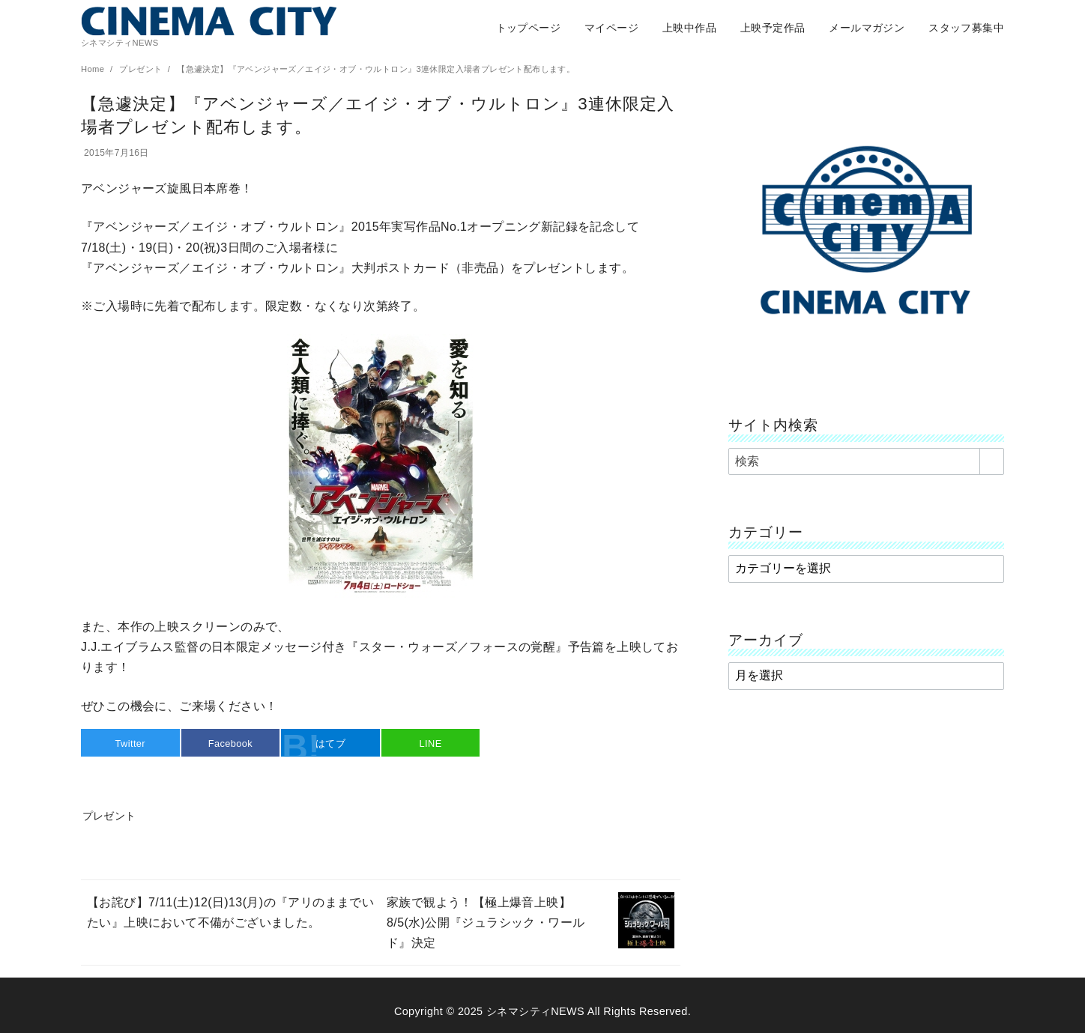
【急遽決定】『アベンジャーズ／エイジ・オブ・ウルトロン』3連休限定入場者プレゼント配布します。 (376, 68)
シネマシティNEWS (535, 1011)
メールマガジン (866, 28)
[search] (991, 461)
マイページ (611, 28)
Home (94, 68)
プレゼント (142, 68)
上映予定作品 (772, 28)
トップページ (528, 28)
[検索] (866, 461)
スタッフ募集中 (966, 28)
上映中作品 (689, 28)
